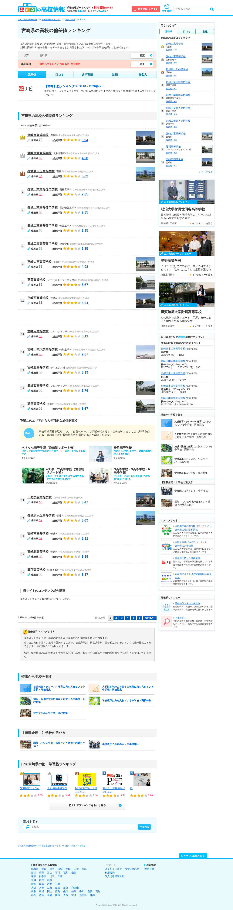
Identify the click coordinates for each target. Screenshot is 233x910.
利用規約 (110, 872)
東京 (33, 876)
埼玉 (52, 876)
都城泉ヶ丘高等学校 (41, 171)
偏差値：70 (171, 50)
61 (40, 303)
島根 (41, 891)
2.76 (85, 390)
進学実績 (87, 74)
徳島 (73, 891)
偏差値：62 (171, 153)
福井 (65, 872)
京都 (49, 887)
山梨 (73, 872)
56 (40, 556)
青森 (44, 868)
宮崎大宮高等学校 (39, 153)
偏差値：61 (171, 166)
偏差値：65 (171, 76)
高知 (98, 891)
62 (40, 284)
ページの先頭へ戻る (194, 855)
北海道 (35, 868)
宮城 (60, 868)
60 (40, 336)
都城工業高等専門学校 (42, 189)
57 (40, 520)
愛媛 (89, 891)
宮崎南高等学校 (38, 331)
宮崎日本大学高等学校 (42, 349)
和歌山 (75, 887)
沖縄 (92, 895)
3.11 (85, 336)
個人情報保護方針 (114, 876)
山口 (65, 891)
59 (40, 372)
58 (40, 390)
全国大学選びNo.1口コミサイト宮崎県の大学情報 (191, 544)
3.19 (85, 372)
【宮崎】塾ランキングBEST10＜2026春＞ (73, 86)
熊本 (57, 895)
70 (40, 140)
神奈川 (42, 876)
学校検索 (144, 827)
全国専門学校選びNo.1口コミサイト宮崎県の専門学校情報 (193, 528)
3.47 (85, 502)
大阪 (33, 887)
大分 (65, 895)
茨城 (33, 880)
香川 (81, 891)
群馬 (41, 880)
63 (40, 194)
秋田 (68, 868)
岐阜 (41, 883)
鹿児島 (83, 895)
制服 (115, 74)
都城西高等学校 (38, 385)
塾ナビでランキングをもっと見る (87, 805)
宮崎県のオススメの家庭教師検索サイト (193, 576)
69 (40, 158)
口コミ (59, 74)
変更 (142, 55)
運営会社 (149, 868)
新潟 (33, 872)
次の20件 (150, 617)
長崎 (49, 895)
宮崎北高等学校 (38, 367)
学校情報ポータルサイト (90, 7)
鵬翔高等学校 (36, 569)
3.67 (85, 285)
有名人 (142, 74)
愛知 (33, 883)
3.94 (85, 140)
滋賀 (57, 887)
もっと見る (207, 172)
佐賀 (41, 895)
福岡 (33, 895)
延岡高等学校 (36, 279)
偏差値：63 (171, 88)
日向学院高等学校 (39, 497)
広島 (57, 891)
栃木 (49, 880)
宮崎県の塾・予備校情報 (187, 558)
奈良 (65, 887)
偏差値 (32, 74)
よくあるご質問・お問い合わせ (122, 868)
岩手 (52, 868)
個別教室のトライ (29, 788)
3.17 (85, 575)
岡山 (49, 891)
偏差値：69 (171, 63)
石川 (57, 872)
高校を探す (180, 617)
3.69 (85, 176)
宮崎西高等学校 (38, 135)
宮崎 (73, 895)
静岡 (49, 883)
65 (40, 176)
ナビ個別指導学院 (57, 788)
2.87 (85, 354)
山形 (76, 868)
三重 (57, 883)
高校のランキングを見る (187, 603)
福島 (84, 868)
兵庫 (41, 887)
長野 (41, 872)
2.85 (85, 194)
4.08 (85, 158)
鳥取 (33, 891)
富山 (49, 872)
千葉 (60, 876)
